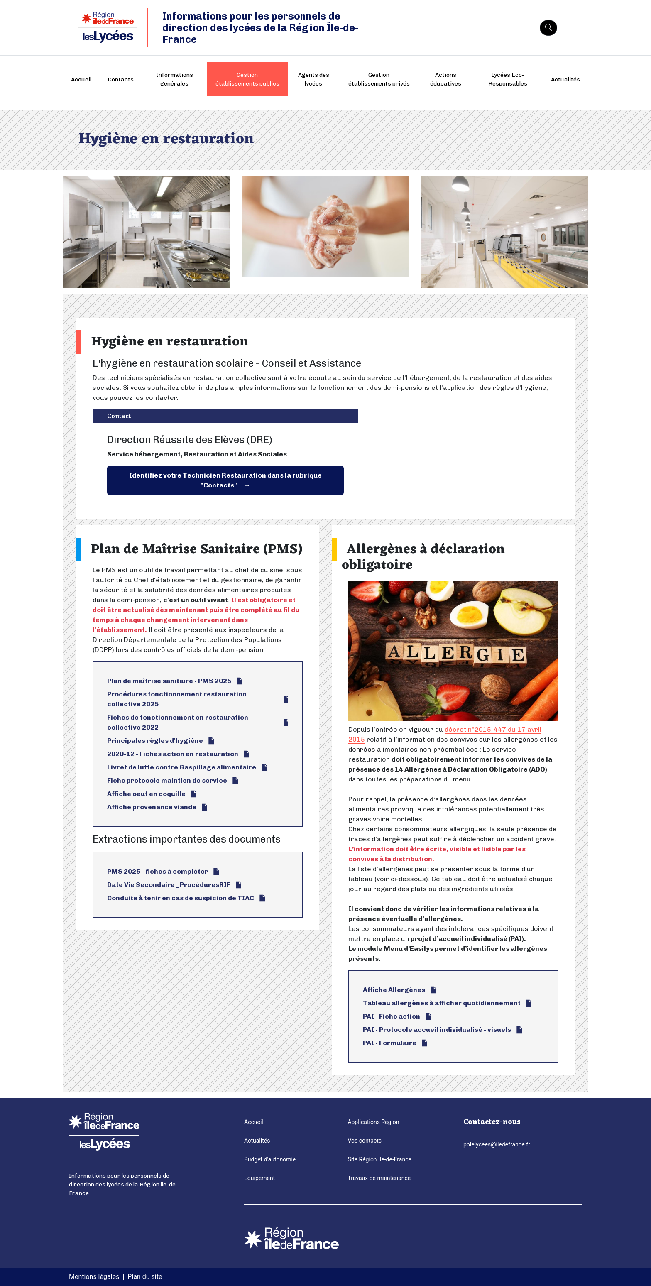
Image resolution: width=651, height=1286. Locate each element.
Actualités (565, 79)
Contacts (121, 79)
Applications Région (373, 1122)
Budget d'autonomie (270, 1159)
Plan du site (144, 1277)
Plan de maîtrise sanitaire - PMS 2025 (169, 681)
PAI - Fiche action (391, 1016)
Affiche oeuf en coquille (146, 794)
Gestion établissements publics (247, 79)
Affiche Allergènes (394, 990)
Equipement (259, 1178)
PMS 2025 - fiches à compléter (157, 871)
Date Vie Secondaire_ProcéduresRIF (168, 885)
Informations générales (174, 79)
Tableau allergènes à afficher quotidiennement (442, 1003)
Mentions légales (94, 1277)
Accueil (81, 79)
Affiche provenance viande (151, 807)
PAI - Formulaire (389, 1043)
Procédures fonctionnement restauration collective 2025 (177, 699)
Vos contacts (365, 1140)
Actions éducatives (445, 79)
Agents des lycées (313, 79)
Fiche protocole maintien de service (167, 780)
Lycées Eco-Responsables (507, 79)
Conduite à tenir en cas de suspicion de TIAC (180, 898)
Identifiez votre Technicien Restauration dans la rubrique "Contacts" (225, 480)
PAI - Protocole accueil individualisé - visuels (437, 1030)
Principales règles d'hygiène (155, 741)
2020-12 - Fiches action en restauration (172, 754)
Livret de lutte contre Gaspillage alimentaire (181, 767)
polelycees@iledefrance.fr (496, 1144)
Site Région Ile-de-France (379, 1159)
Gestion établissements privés (379, 79)
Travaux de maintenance (379, 1178)
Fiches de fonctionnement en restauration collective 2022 (177, 722)
